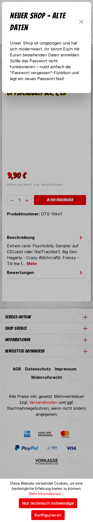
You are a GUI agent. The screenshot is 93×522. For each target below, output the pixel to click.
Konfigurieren (48, 515)
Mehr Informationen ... (46, 494)
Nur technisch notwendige (48, 503)
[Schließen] (81, 22)
